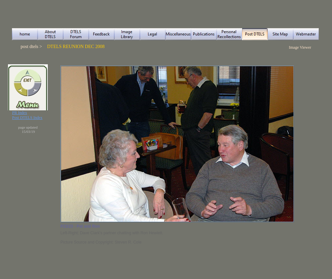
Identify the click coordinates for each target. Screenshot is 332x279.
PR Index (19, 112)
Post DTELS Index (27, 117)
